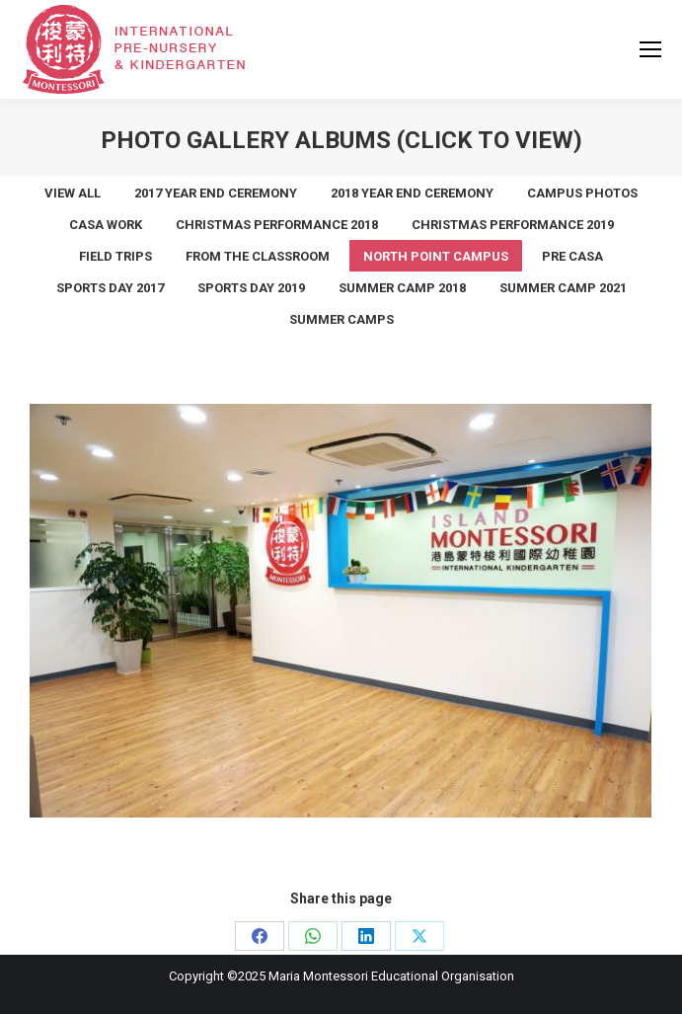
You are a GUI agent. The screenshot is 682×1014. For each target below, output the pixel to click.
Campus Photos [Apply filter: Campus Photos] (582, 193)
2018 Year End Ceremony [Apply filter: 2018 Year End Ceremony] (412, 193)
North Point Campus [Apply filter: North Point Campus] (435, 256)
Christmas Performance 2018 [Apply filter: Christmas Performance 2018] (277, 224)
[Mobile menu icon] (650, 49)
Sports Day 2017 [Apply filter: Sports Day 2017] (110, 287)
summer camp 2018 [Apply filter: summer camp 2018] (402, 287)
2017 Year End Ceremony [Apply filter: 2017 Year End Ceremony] (215, 193)
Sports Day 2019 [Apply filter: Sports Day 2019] (251, 287)
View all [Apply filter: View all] (72, 193)
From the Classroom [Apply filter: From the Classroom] (258, 256)
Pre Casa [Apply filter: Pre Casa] (572, 256)
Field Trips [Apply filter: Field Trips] (115, 256)
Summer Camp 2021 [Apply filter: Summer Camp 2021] (563, 287)
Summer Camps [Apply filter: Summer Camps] (341, 319)
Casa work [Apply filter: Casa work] (105, 224)
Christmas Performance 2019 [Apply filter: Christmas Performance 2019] (513, 224)
